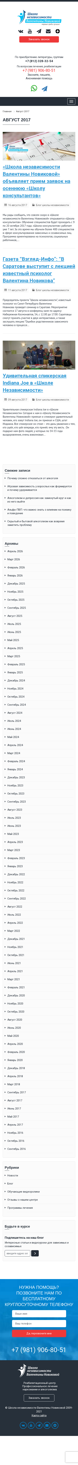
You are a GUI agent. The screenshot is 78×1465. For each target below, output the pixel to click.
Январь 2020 (15, 1060)
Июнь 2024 (14, 729)
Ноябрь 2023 (15, 785)
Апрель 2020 (15, 1044)
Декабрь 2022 (16, 874)
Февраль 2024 (16, 761)
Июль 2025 (14, 624)
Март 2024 (13, 753)
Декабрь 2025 (16, 583)
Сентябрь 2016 (16, 1149)
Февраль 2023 (16, 858)
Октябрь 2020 (15, 1011)
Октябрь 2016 (15, 1140)
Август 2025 (14, 616)
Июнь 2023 (14, 826)
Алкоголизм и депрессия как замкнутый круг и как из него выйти (39, 499)
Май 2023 (13, 834)
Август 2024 (14, 712)
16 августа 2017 (17, 205)
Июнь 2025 (14, 632)
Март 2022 (13, 931)
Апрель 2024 (15, 745)
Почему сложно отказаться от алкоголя (32, 478)
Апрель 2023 (15, 842)
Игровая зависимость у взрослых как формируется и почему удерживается (39, 488)
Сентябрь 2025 (16, 607)
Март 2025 (13, 656)
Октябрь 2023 (15, 793)
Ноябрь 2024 (15, 688)
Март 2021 (13, 979)
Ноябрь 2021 (15, 947)
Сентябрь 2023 (16, 801)
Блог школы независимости (52, 205)
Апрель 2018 (15, 1076)
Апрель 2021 (15, 971)
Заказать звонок (39, 39)
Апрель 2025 (15, 648)
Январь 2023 (15, 866)
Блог (10, 1183)
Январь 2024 (15, 769)
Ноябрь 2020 (15, 1003)
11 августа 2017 (17, 290)
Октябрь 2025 (15, 599)
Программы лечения (20, 1207)
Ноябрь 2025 (15, 591)
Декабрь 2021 (16, 939)
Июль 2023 (14, 817)
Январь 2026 (15, 575)
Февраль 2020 (16, 1052)
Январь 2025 (15, 672)
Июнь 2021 (14, 963)
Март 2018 (13, 1084)
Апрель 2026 (15, 551)
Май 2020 (13, 1036)
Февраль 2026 (16, 567)
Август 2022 (14, 906)
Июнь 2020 (14, 1027)
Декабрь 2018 (16, 1068)
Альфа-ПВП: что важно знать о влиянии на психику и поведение (39, 511)
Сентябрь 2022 (16, 898)
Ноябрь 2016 (15, 1132)
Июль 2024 (14, 721)
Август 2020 (14, 1019)
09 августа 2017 (17, 399)
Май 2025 (13, 640)
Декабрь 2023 (16, 777)
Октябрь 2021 (15, 955)
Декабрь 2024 (16, 680)
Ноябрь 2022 (15, 882)
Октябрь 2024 (15, 696)
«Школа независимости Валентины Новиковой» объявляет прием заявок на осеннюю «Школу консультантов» (36, 181)
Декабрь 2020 (16, 995)
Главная (7, 111)
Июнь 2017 (14, 1108)
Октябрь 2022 (15, 890)
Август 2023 (14, 809)
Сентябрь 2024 (16, 704)
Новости (12, 1175)
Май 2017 (13, 1116)
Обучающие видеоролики (23, 1191)
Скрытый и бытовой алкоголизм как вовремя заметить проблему (35, 523)
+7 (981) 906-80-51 (39, 1350)
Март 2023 (13, 850)
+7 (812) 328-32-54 (39, 61)
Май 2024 (13, 737)
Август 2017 (14, 1100)
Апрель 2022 (15, 922)
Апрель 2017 (15, 1124)
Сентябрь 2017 (16, 1092)
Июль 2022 (14, 914)
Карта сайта (39, 1415)
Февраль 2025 (16, 664)
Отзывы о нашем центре (22, 1199)
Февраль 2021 (16, 987)
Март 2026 (13, 559)
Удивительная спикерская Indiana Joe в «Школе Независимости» (34, 383)
